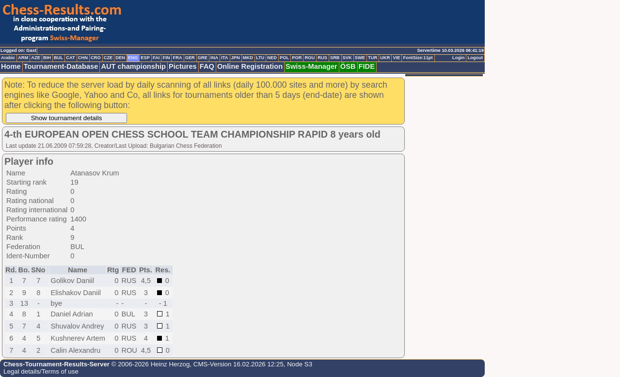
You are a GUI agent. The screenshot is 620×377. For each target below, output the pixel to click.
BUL (58, 57)
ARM (23, 57)
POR (297, 57)
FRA (177, 57)
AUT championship (133, 66)
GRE (202, 57)
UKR (385, 57)
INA (214, 57)
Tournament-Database (61, 66)
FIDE (367, 66)
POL (284, 57)
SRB (335, 57)
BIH (47, 57)
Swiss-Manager (311, 66)
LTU (260, 57)
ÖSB (348, 66)
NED (272, 57)
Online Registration (250, 66)
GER (190, 57)
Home (11, 66)
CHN (83, 57)
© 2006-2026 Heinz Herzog (150, 364)
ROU (309, 57)
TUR (372, 57)
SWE (360, 57)
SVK (347, 57)
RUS (322, 57)
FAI (156, 57)
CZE (108, 57)
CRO (96, 57)
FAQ (207, 66)
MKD (248, 57)
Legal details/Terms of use (41, 371)
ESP (145, 57)
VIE (396, 57)
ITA (224, 57)
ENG (133, 57)
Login (458, 57)
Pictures (183, 66)
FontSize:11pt (417, 57)
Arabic (8, 57)
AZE (35, 57)
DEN (120, 57)
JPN (235, 57)
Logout (475, 57)
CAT (70, 57)
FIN (166, 57)
